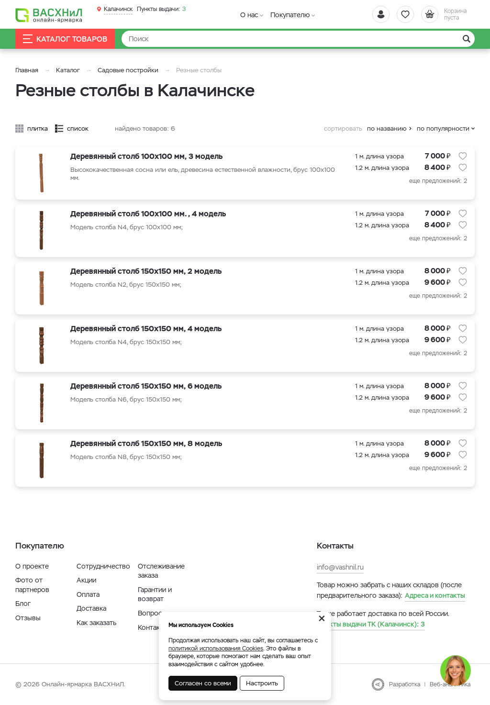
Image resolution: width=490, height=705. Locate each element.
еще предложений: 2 (438, 181)
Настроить (262, 683)
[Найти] (298, 39)
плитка (37, 128)
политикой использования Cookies (215, 648)
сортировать (343, 128)
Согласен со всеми (203, 683)
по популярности (443, 128)
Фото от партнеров (32, 585)
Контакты (153, 627)
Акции (86, 580)
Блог (23, 603)
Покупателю (290, 15)
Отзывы (28, 618)
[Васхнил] (48, 15)
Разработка (404, 684)
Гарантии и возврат (155, 594)
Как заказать (96, 622)
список (78, 128)
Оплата (88, 594)
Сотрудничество (103, 566)
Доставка (91, 608)
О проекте (32, 566)
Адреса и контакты (435, 595)
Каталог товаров (65, 39)
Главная (26, 70)
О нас (249, 15)
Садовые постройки (128, 70)
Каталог (68, 70)
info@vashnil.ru (340, 567)
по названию (387, 128)
